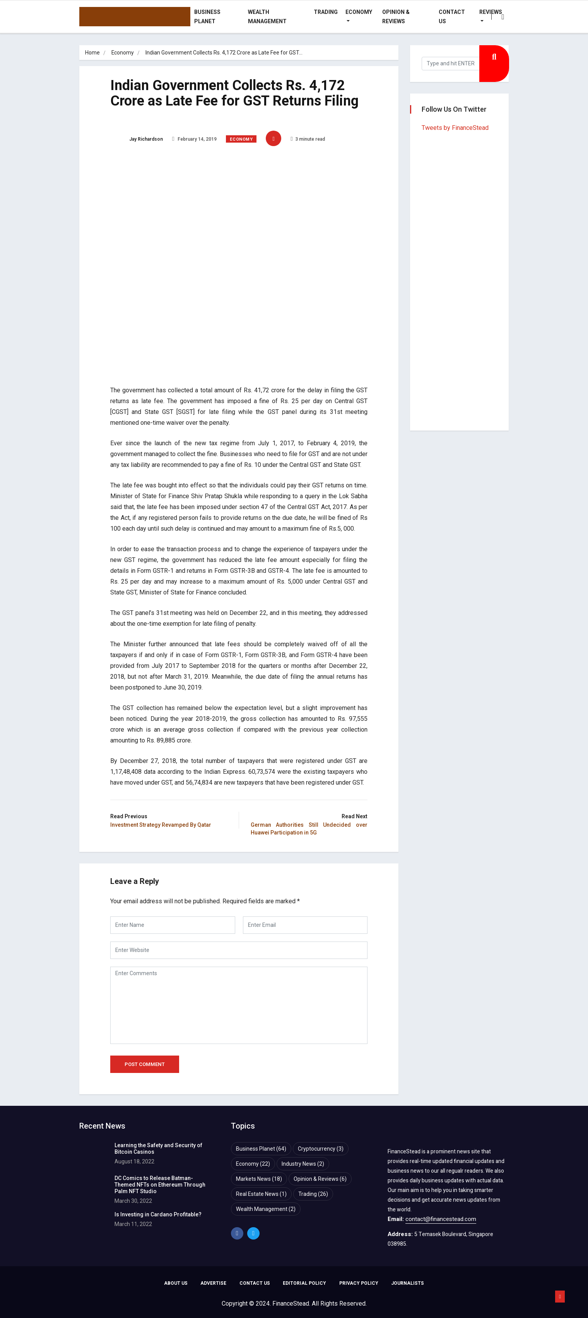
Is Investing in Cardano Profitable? (158, 1214)
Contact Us (452, 16)
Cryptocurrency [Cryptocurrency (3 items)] (321, 1149)
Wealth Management (267, 16)
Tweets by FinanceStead (455, 127)
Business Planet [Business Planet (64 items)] (261, 1149)
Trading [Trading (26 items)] (313, 1194)
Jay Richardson (136, 139)
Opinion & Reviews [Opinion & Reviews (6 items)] (320, 1179)
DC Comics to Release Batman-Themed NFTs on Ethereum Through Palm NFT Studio (160, 1184)
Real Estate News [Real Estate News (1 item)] (261, 1194)
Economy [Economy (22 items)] (253, 1164)
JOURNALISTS (408, 1283)
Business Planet (207, 16)
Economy (358, 12)
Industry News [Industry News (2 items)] (303, 1164)
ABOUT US (175, 1283)
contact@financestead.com (440, 1219)
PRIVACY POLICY (359, 1283)
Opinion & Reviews (396, 16)
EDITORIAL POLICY (304, 1283)
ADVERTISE (213, 1283)
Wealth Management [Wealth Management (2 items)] (266, 1209)
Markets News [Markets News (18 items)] (259, 1179)
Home (92, 52)
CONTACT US (254, 1283)
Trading (326, 12)
